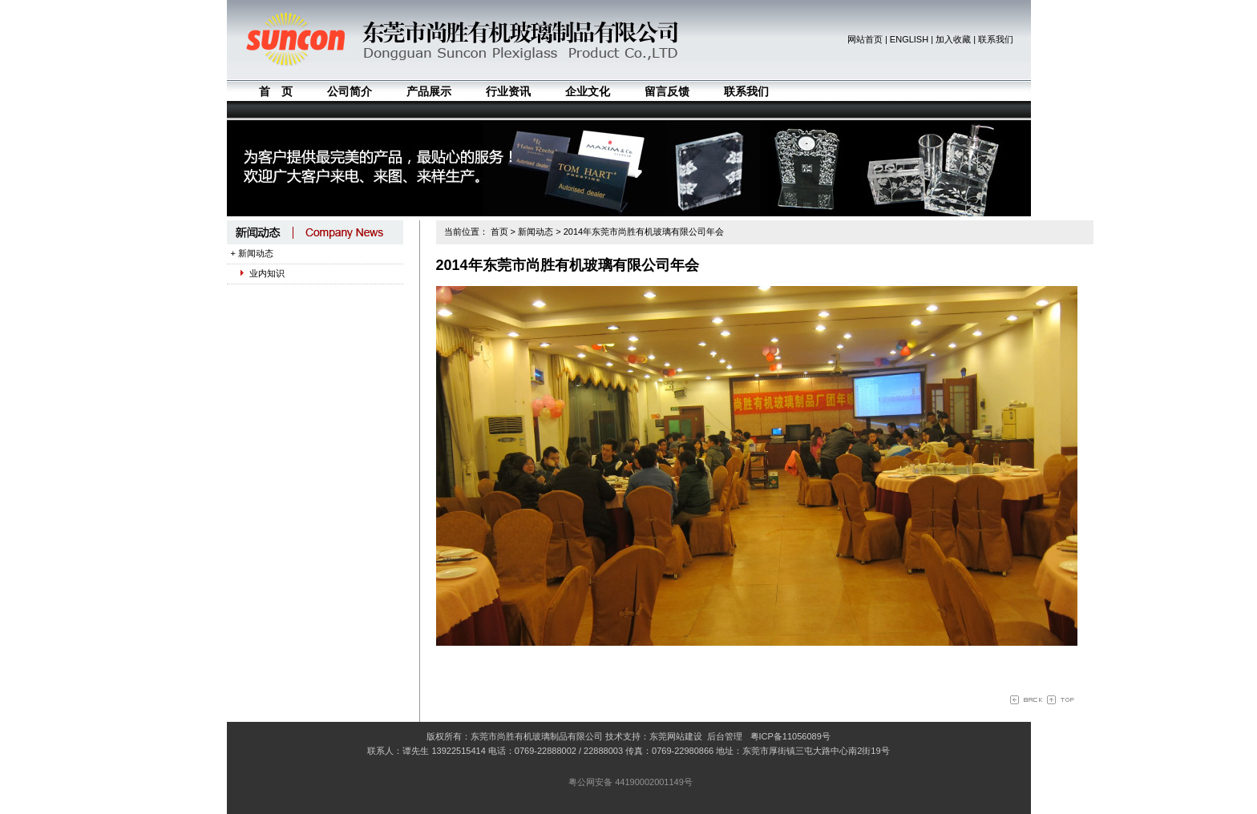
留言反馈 (667, 91)
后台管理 (724, 736)
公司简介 (349, 91)
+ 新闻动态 (252, 253)
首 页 (276, 91)
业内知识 (258, 273)
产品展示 (428, 91)
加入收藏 (953, 39)
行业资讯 (508, 91)
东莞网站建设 (675, 736)
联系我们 (995, 39)
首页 (499, 231)
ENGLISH (909, 39)
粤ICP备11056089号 (790, 736)
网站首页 (865, 39)
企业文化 (587, 91)
